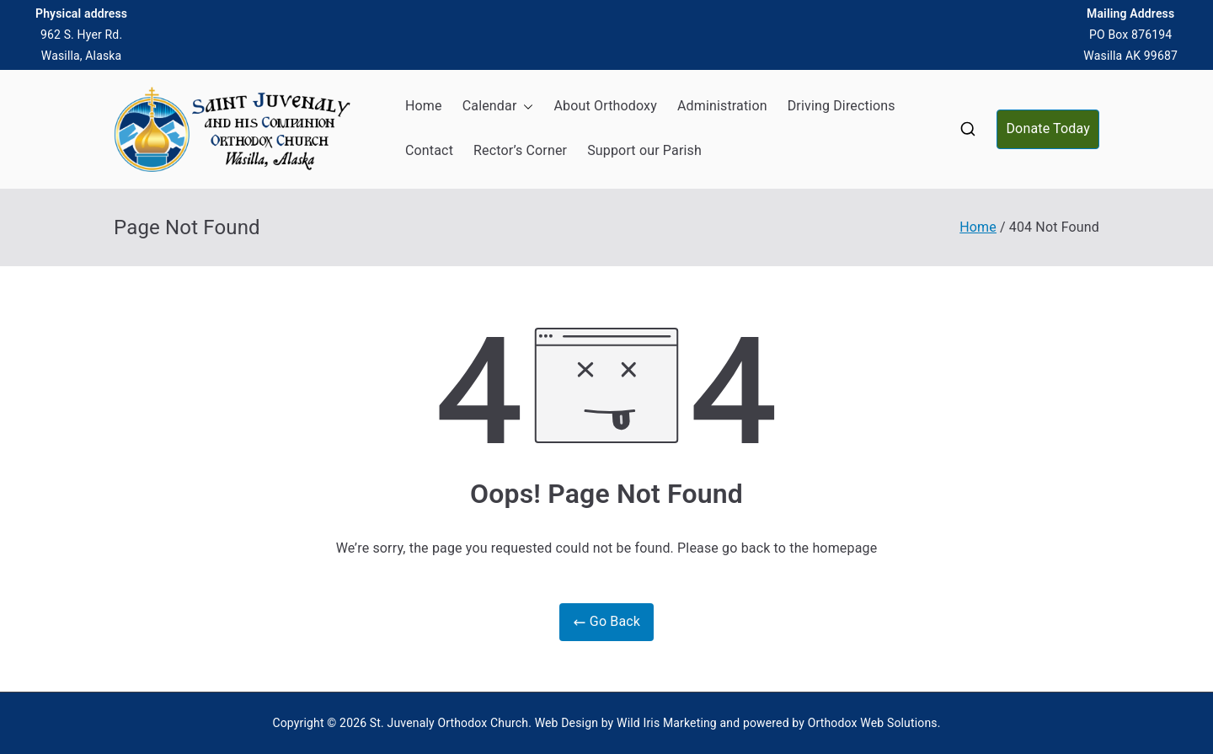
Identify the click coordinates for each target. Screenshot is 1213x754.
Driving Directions (841, 106)
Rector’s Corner (520, 150)
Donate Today (1048, 128)
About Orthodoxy (604, 106)
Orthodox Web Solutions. (874, 723)
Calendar (498, 106)
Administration (722, 106)
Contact (429, 150)
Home (423, 106)
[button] (524, 106)
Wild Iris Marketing (667, 723)
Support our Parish (644, 150)
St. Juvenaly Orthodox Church (449, 723)
